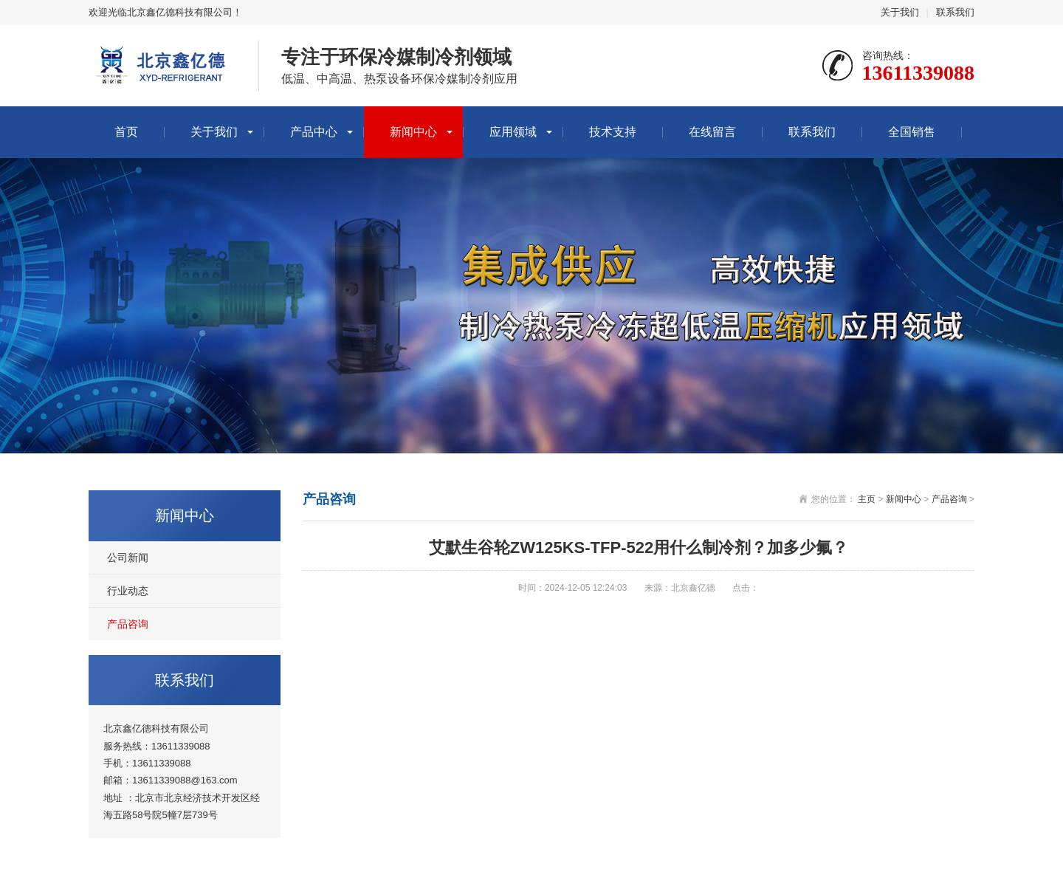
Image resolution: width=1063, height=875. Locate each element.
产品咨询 (127, 624)
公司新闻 (127, 557)
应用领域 (513, 132)
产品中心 (313, 132)
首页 (126, 132)
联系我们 (955, 12)
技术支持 (612, 132)
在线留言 (712, 132)
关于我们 (900, 12)
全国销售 (911, 132)
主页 (866, 499)
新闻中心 (413, 132)
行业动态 (127, 591)
